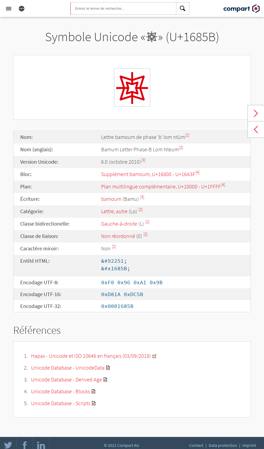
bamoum (111, 198)
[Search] (182, 8)
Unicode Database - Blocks (60, 391)
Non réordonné (118, 236)
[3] (143, 159)
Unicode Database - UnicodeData (68, 367)
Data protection (223, 445)
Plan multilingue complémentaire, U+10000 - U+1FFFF (161, 186)
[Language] (21, 8)
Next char (256, 113)
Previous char (256, 129)
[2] (181, 147)
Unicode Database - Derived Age (66, 379)
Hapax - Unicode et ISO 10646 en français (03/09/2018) (91, 355)
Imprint (249, 445)
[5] (142, 196)
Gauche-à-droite (119, 223)
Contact (196, 445)
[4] (198, 172)
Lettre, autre (114, 211)
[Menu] (8, 8)
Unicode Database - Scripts (60, 403)
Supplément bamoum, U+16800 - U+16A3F (148, 174)
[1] (187, 135)
